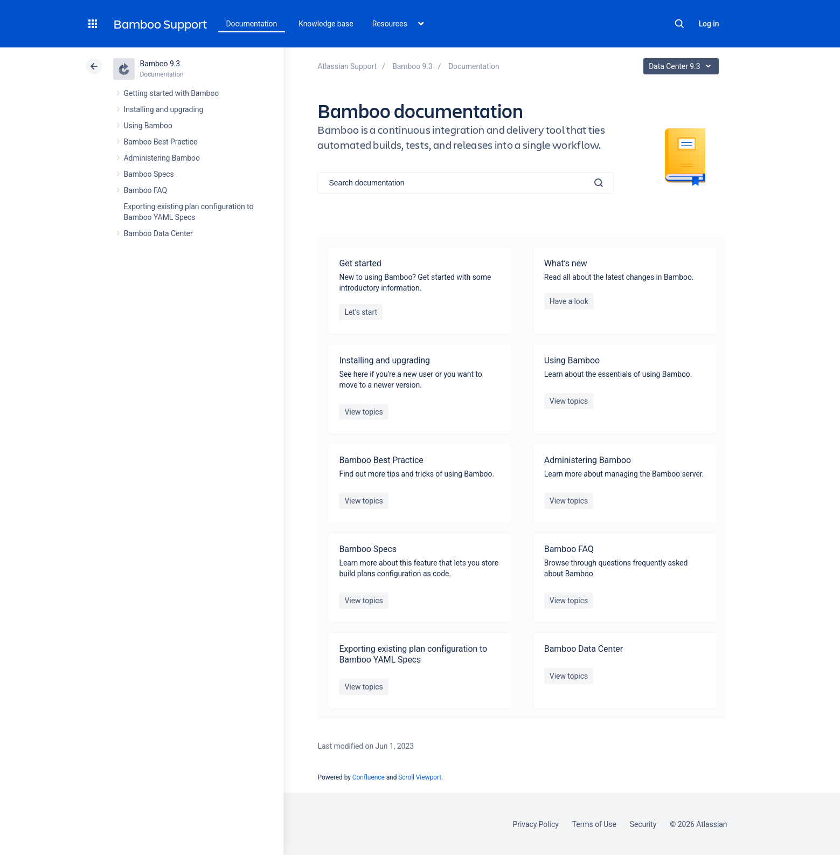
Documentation (251, 23)
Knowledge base (325, 23)
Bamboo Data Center (158, 233)
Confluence (368, 777)
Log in (709, 23)
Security (643, 824)
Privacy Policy (536, 824)
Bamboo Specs (149, 174)
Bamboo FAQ (145, 190)
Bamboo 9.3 (160, 63)
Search (679, 23)
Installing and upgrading (164, 109)
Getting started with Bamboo (171, 93)
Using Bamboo (148, 125)
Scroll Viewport (419, 777)
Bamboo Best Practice (161, 141)
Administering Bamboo (162, 158)
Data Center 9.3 (682, 66)
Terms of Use (594, 824)
